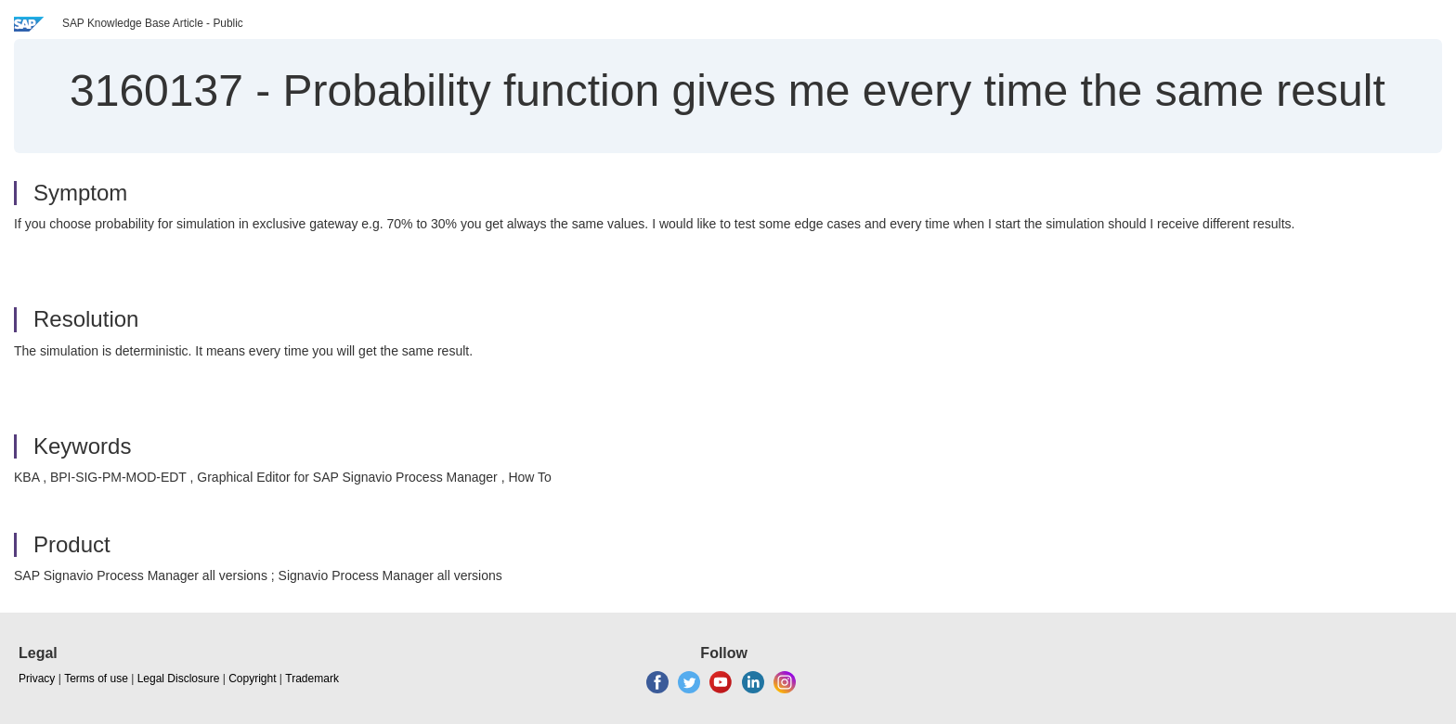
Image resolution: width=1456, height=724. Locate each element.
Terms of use (96, 678)
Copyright (252, 678)
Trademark (312, 678)
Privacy (37, 678)
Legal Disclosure (178, 678)
